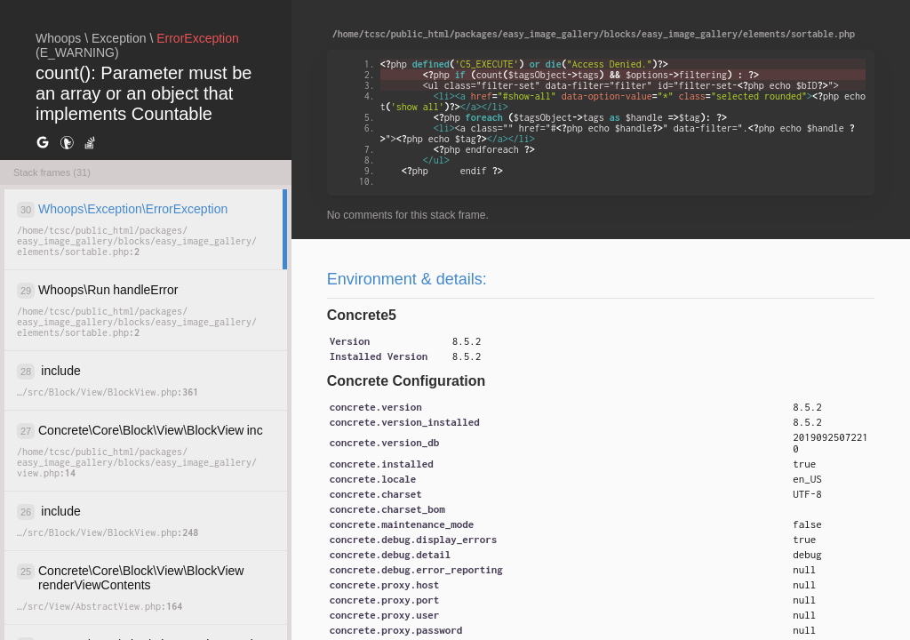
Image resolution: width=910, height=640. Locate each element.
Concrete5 (361, 315)
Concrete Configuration (406, 380)
